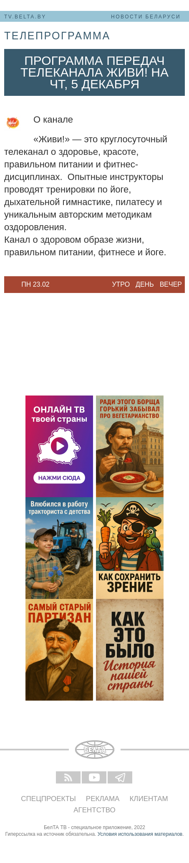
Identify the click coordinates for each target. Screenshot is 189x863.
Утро (121, 284)
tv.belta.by (25, 17)
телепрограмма (57, 35)
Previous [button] (8, 284)
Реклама (103, 799)
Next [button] (62, 284)
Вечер (171, 284)
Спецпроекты (48, 799)
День (145, 284)
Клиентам (148, 799)
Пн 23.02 (35, 284)
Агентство (94, 810)
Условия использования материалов (140, 834)
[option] (35, 284)
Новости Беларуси (146, 17)
